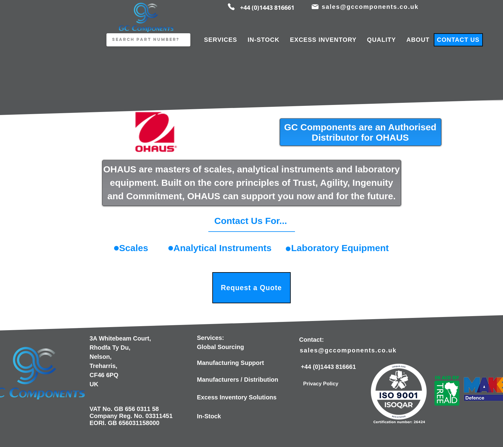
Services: (210, 337)
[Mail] (315, 7)
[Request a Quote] (251, 287)
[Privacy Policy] (321, 384)
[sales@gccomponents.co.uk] (371, 7)
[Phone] (231, 7)
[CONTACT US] (458, 39)
